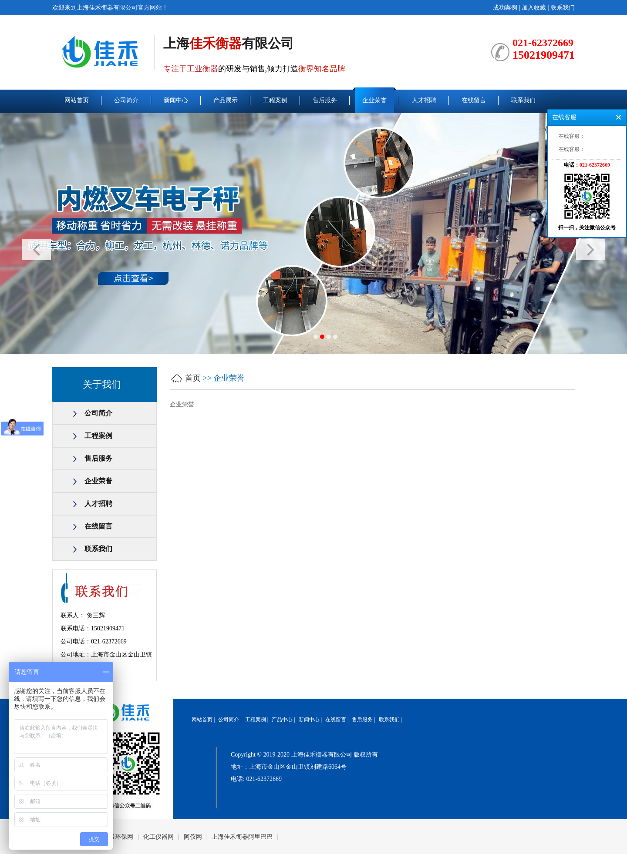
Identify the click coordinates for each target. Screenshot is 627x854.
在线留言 (474, 100)
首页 (193, 378)
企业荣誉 (374, 100)
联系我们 (562, 7)
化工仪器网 (158, 837)
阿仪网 (193, 837)
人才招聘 (424, 100)
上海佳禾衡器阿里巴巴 (242, 837)
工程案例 (275, 100)
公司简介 (126, 100)
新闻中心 (176, 100)
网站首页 (76, 100)
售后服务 (325, 100)
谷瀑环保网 (118, 837)
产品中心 (282, 720)
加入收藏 (534, 7)
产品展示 (225, 100)
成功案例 (505, 7)
